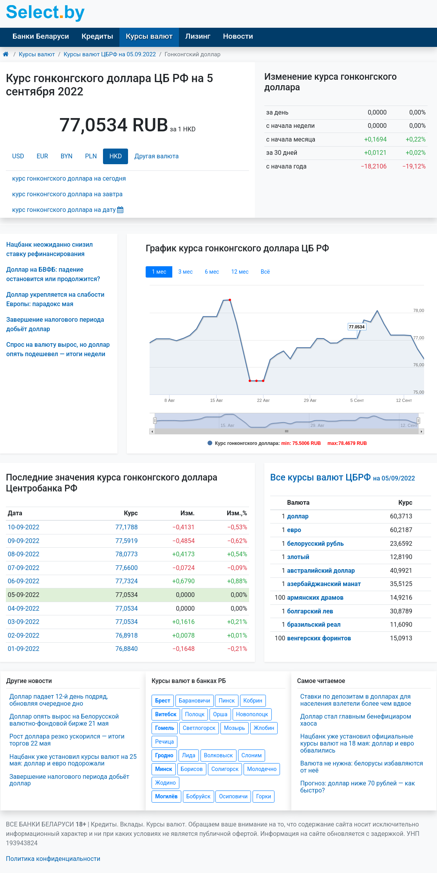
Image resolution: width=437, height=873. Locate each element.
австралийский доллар (321, 570)
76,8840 (127, 649)
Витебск (165, 714)
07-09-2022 (24, 568)
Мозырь (234, 728)
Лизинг (197, 36)
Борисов (192, 769)
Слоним (252, 755)
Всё (265, 272)
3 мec (185, 272)
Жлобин (264, 728)
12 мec (239, 272)
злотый (298, 557)
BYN (67, 156)
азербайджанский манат (324, 584)
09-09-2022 (24, 541)
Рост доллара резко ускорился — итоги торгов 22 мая (67, 740)
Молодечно (261, 769)
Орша (220, 714)
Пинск (226, 700)
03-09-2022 (24, 622)
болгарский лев (310, 611)
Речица (164, 742)
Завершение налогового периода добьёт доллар (69, 780)
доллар (298, 516)
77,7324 (127, 581)
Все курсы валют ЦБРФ (342, 477)
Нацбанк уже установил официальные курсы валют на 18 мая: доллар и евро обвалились (357, 743)
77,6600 (127, 568)
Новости (238, 36)
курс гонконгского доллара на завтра (67, 194)
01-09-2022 (24, 649)
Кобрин (253, 700)
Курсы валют (149, 36)
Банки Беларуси (41, 36)
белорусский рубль (315, 543)
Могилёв (166, 796)
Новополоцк (252, 714)
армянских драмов (315, 597)
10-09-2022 (24, 527)
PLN (91, 156)
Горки (263, 796)
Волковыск (218, 755)
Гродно (164, 755)
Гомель (164, 728)
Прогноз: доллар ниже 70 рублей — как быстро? (357, 787)
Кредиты (97, 36)
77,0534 (127, 608)
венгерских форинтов (319, 638)
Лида (188, 755)
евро (294, 530)
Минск (163, 769)
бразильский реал (314, 624)
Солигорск (225, 769)
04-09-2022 (24, 608)
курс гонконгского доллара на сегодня (69, 178)
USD (18, 156)
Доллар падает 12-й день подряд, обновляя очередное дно (58, 700)
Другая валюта (156, 156)
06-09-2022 (24, 581)
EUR (42, 156)
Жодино (165, 783)
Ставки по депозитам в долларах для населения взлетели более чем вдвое (355, 700)
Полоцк (195, 714)
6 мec (212, 272)
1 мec (159, 272)
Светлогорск (199, 728)
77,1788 (127, 527)
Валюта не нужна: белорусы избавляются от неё (361, 767)
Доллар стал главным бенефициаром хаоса (355, 720)
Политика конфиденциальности (53, 858)
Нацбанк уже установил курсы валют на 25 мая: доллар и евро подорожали (73, 760)
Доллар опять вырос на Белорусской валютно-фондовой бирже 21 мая (64, 720)
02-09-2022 (24, 635)
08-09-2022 (24, 554)
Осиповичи (233, 796)
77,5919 (127, 541)
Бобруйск (198, 796)
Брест (162, 700)
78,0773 (127, 554)
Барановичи (194, 700)
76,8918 (127, 635)
